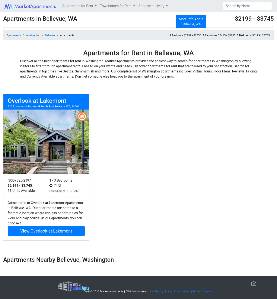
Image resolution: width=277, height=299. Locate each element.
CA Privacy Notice (161, 291)
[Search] (247, 6)
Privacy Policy (182, 291)
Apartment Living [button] (151, 6)
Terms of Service (203, 291)
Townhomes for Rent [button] (116, 6)
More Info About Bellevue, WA (191, 21)
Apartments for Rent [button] (78, 6)
